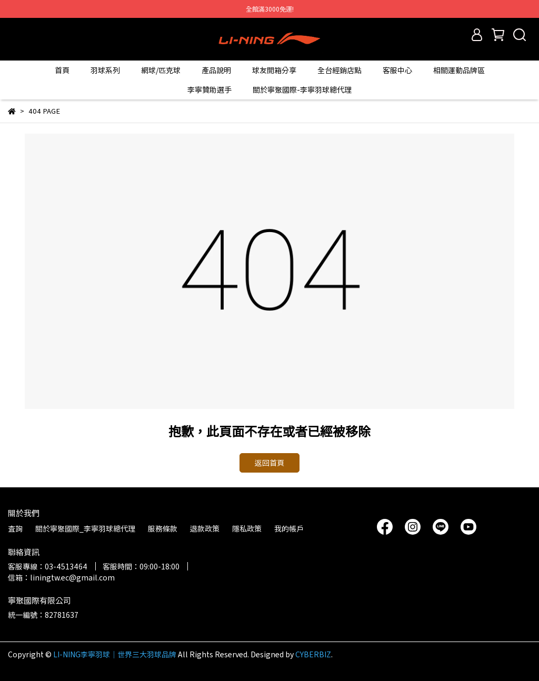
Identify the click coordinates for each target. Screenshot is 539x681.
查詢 (15, 528)
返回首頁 (269, 462)
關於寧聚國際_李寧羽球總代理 (85, 528)
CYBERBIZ (313, 654)
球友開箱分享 (274, 70)
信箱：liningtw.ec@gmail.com (61, 577)
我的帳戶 (289, 528)
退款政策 (204, 528)
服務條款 (162, 528)
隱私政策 (247, 528)
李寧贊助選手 (209, 89)
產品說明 (216, 70)
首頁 (62, 70)
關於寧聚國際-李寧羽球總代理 (302, 89)
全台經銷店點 (339, 70)
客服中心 (397, 70)
